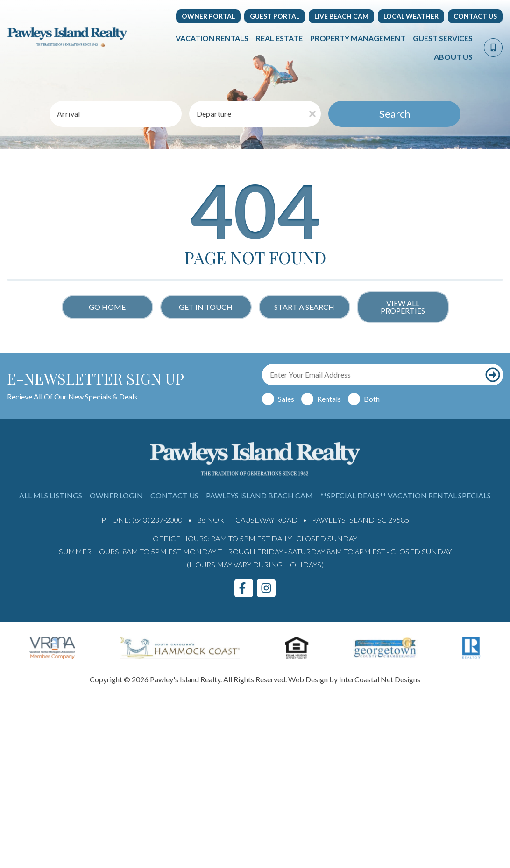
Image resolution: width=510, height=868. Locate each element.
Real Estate (279, 38)
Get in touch (206, 306)
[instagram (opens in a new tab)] (266, 588)
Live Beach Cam (341, 16)
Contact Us (475, 16)
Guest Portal (274, 16)
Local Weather (411, 16)
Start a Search (304, 306)
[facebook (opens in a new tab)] (243, 588)
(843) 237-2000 (157, 519)
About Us (453, 56)
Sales (286, 398)
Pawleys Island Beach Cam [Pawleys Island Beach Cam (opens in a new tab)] (259, 495)
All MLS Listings (50, 495)
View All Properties (403, 307)
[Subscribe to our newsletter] (492, 374)
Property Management (357, 38)
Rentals (329, 398)
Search (394, 113)
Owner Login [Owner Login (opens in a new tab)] (116, 495)
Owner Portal (208, 16)
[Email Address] (372, 374)
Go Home (107, 306)
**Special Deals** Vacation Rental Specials (405, 495)
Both (372, 398)
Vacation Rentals (212, 38)
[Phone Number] (493, 47)
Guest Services (443, 38)
